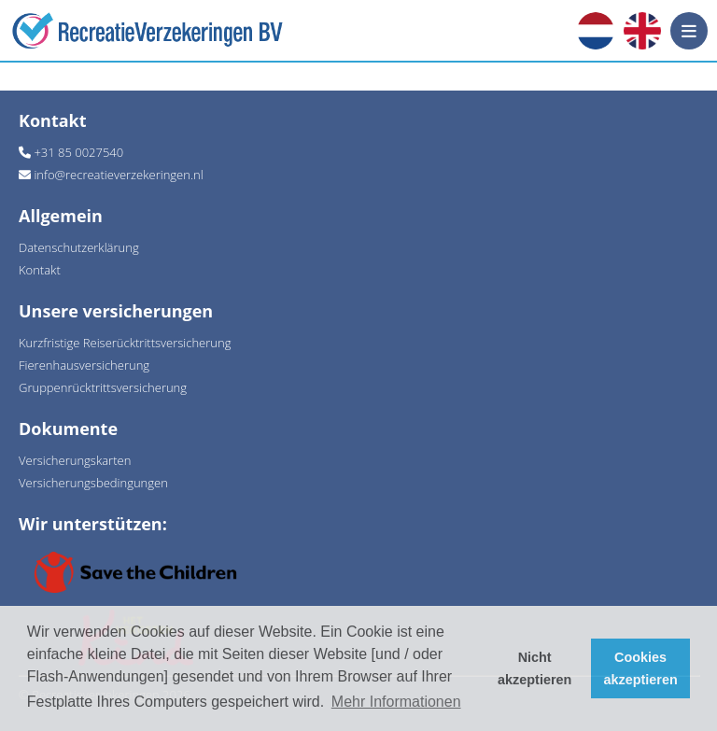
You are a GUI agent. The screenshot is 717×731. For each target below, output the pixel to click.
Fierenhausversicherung (84, 365)
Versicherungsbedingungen (93, 482)
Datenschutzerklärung (79, 247)
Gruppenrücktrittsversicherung (103, 387)
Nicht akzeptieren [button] (534, 668)
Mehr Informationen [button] (396, 702)
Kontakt (40, 269)
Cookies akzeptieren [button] (641, 668)
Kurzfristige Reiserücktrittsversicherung (125, 342)
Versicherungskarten (75, 460)
